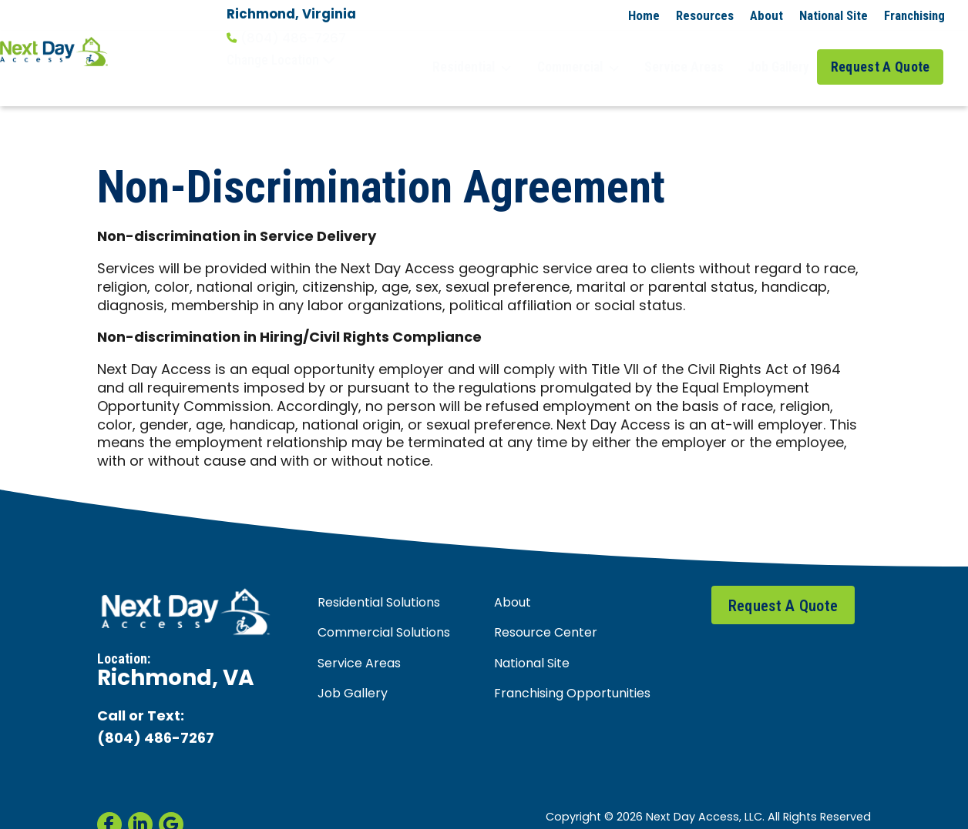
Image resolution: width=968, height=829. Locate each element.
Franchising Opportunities (572, 665)
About (766, 15)
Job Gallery (781, 52)
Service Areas (694, 52)
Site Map (678, 807)
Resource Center (545, 605)
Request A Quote (886, 52)
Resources (705, 15)
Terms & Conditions (384, 807)
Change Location (281, 60)
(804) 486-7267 (286, 38)
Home (644, 15)
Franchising (914, 15)
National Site (833, 15)
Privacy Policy (480, 807)
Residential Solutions (379, 575)
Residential (497, 53)
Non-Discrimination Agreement (791, 807)
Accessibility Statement (585, 807)
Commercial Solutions (384, 605)
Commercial (596, 53)
